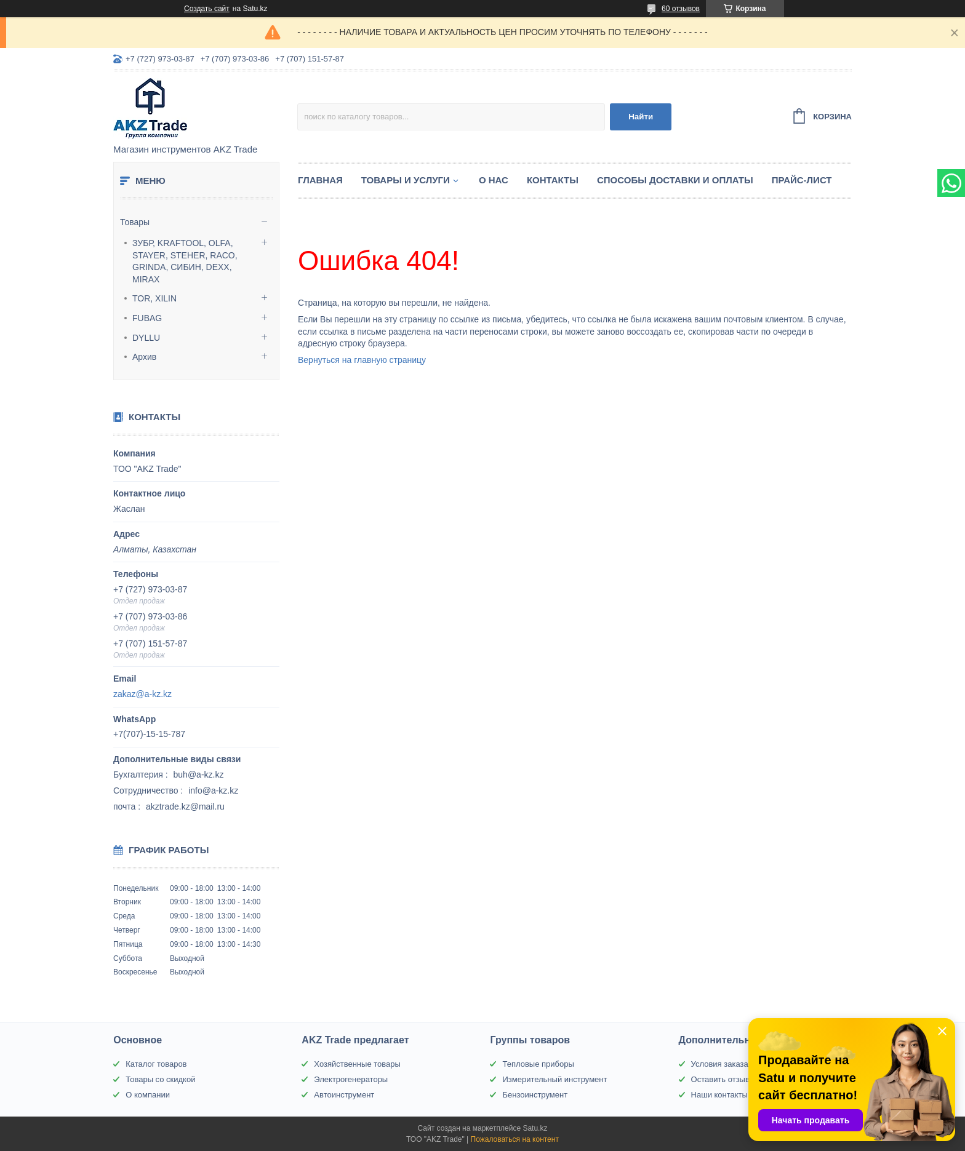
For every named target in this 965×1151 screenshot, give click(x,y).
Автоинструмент (344, 1094)
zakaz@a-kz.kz (142, 694)
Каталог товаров (156, 1064)
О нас (493, 180)
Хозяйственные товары (357, 1064)
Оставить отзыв (720, 1079)
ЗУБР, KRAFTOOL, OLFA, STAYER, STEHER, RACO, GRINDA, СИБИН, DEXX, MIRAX (185, 261)
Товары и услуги (405, 180)
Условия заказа (719, 1064)
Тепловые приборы (538, 1064)
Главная (320, 180)
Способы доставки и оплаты (675, 180)
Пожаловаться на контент (515, 1139)
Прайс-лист (802, 180)
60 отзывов (681, 8)
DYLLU (146, 338)
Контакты (553, 180)
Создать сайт (207, 8)
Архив (144, 357)
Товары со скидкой (160, 1079)
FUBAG (147, 318)
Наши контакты (719, 1094)
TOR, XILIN (154, 298)
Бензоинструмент (534, 1094)
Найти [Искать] (640, 116)
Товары (135, 222)
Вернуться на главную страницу (362, 360)
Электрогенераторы (351, 1079)
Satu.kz (535, 1128)
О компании (148, 1094)
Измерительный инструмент (554, 1079)
